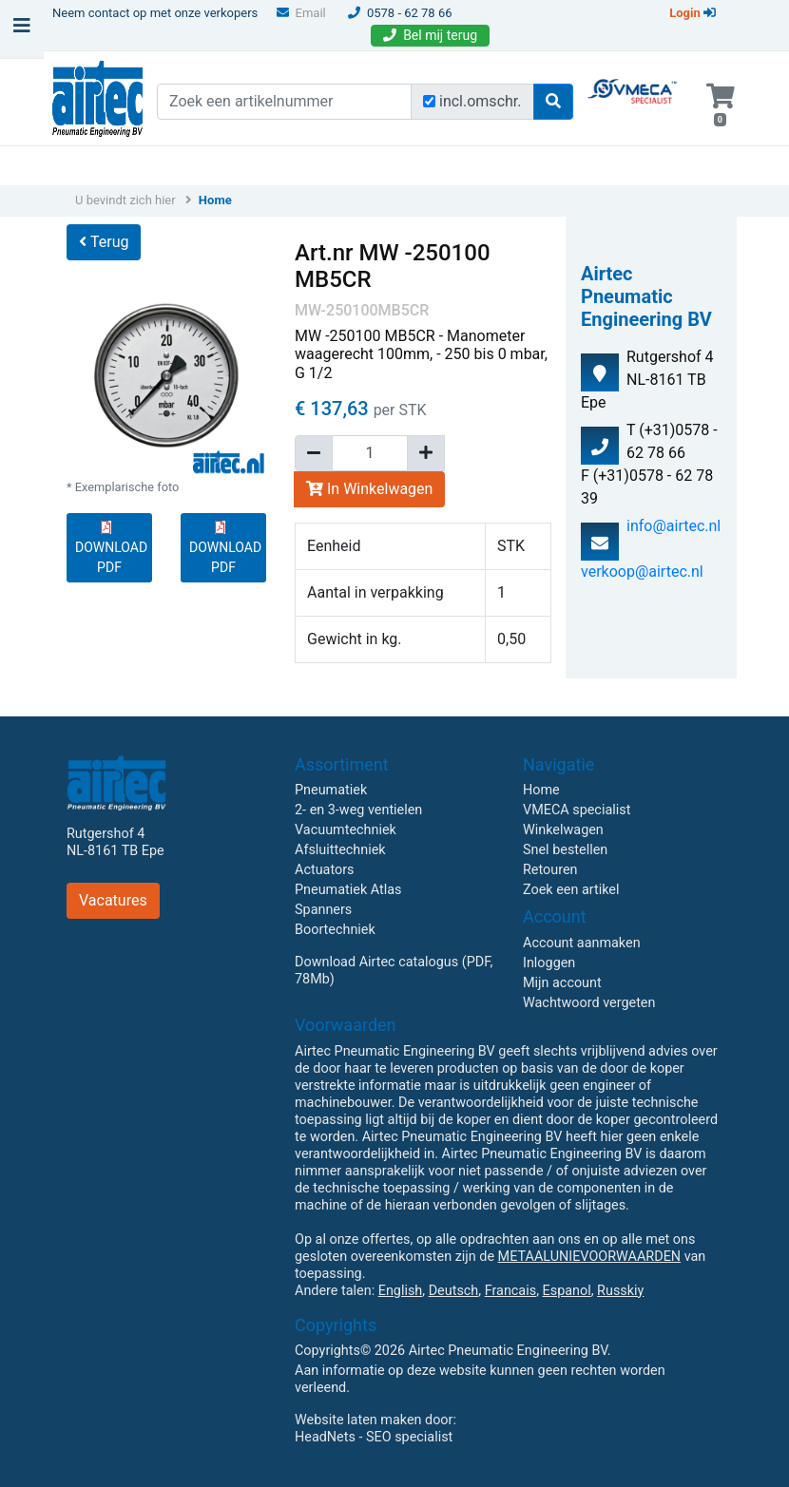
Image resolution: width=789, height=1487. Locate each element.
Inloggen (549, 963)
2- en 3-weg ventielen (358, 810)
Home (215, 200)
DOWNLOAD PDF (111, 548)
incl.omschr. (480, 101)
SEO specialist (409, 1437)
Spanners (323, 910)
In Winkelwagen (369, 489)
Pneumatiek (331, 790)
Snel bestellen (565, 850)
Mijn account (562, 983)
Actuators (324, 870)
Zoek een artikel (571, 890)
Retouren (550, 870)
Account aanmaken (582, 943)
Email (301, 13)
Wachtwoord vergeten (589, 1003)
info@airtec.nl (673, 526)
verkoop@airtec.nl (642, 571)
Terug (103, 242)
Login (692, 13)
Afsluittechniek (340, 850)
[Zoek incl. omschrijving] (429, 101)
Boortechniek (335, 930)
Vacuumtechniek (345, 830)
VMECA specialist (576, 810)
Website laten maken (358, 1420)
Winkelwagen (563, 830)
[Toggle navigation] (22, 30)
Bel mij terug (430, 35)
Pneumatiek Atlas (348, 890)
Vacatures (113, 900)
